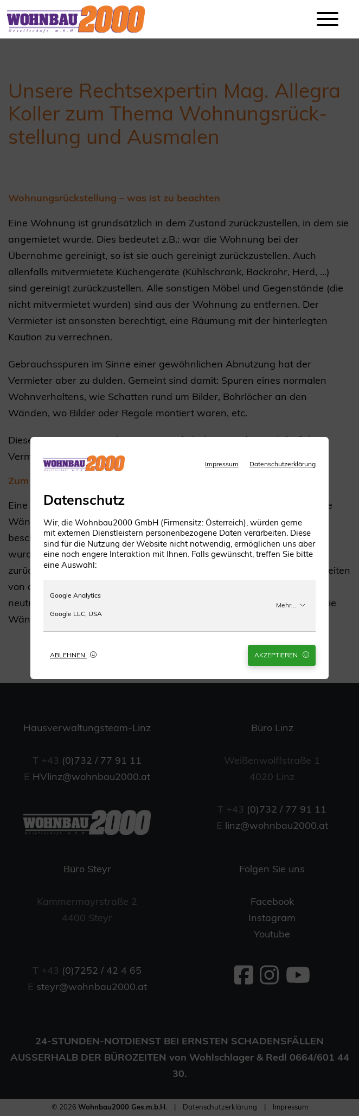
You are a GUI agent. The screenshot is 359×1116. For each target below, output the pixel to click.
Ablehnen (73, 655)
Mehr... (291, 605)
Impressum (222, 464)
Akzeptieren (281, 655)
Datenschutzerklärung (282, 464)
